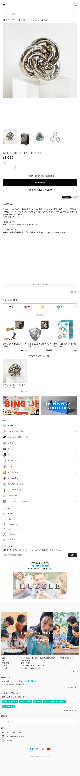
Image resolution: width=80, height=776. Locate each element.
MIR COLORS (13, 496)
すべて (10, 307)
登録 (72, 555)
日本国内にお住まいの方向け (40, 190)
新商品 (10, 425)
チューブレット (14, 461)
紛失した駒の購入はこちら (18, 437)
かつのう (11, 466)
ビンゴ (10, 455)
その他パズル (13, 472)
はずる (10, 443)
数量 (4, 163)
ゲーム (10, 449)
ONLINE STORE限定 (15, 431)
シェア (75, 197)
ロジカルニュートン (15, 490)
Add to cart (40, 182)
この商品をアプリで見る (40, 285)
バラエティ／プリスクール (18, 502)
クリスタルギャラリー (16, 484)
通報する (73, 292)
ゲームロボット (14, 478)
